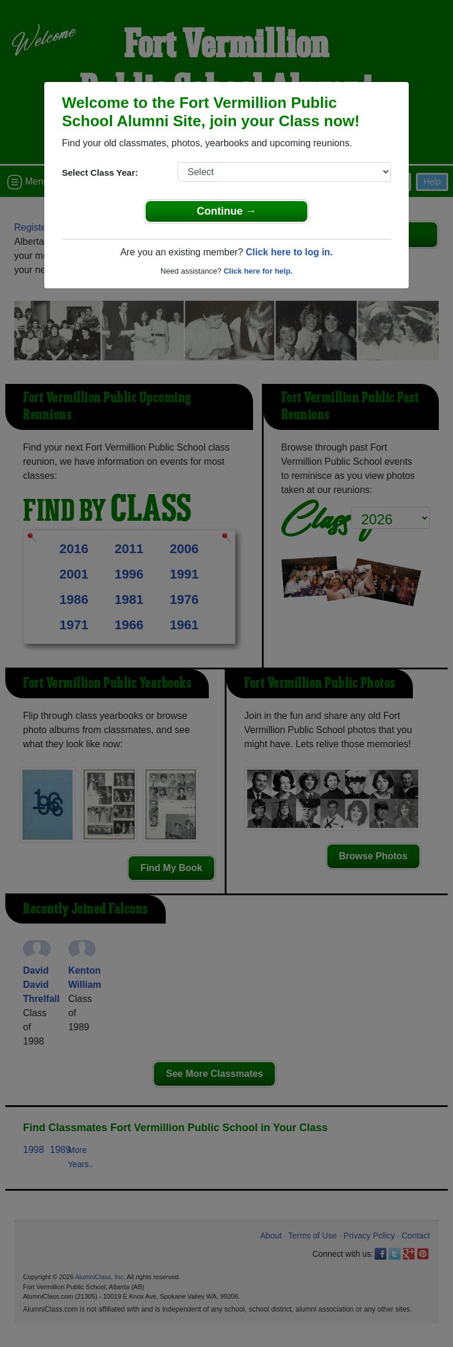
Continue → (227, 211)
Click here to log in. (289, 252)
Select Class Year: (100, 172)
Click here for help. (258, 271)
